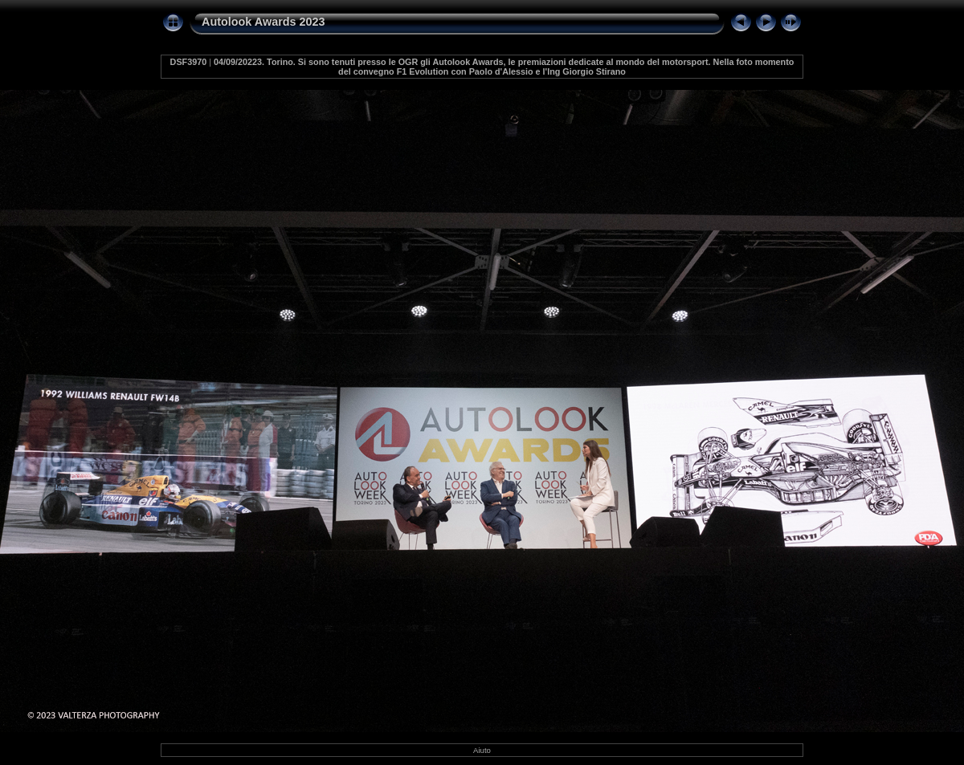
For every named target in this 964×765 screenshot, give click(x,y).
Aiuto (482, 750)
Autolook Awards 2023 (263, 21)
